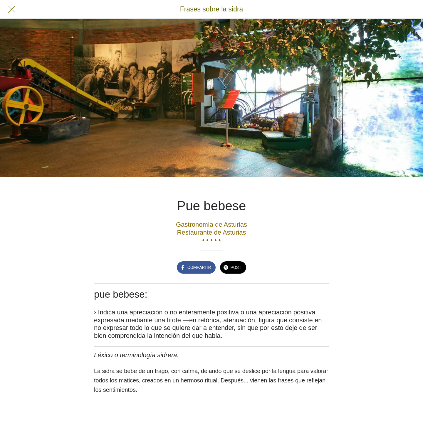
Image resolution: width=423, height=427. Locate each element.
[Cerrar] (11, 9)
